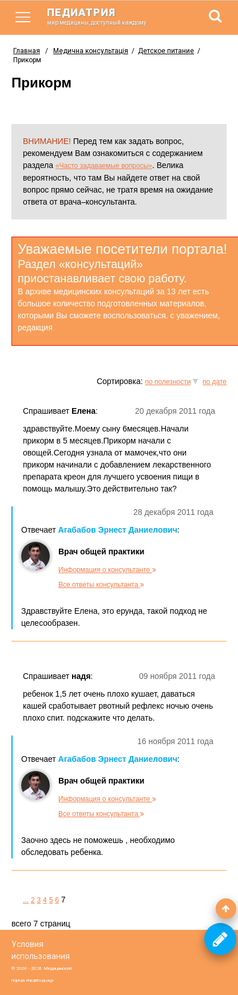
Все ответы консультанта (101, 585)
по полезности (168, 382)
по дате (215, 382)
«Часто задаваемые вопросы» (103, 166)
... (26, 900)
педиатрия (104, 16)
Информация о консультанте (107, 570)
